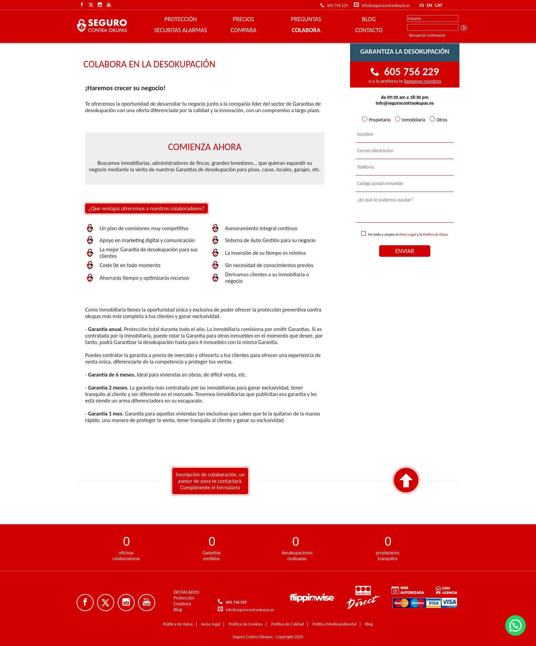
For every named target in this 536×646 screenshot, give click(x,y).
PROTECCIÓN (180, 19)
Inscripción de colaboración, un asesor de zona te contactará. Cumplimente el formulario (210, 481)
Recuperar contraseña (427, 35)
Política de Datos (435, 234)
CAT (438, 5)
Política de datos (177, 624)
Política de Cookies (245, 624)
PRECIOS (243, 19)
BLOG (369, 19)
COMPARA (243, 30)
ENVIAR (404, 251)
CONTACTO (369, 30)
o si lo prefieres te (404, 81)
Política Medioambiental (334, 624)
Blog (178, 609)
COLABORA (306, 30)
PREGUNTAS (306, 19)
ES (421, 5)
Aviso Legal (407, 234)
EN (429, 5)
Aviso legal (210, 624)
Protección (184, 598)
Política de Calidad (287, 624)
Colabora (182, 604)
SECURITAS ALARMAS (180, 30)
